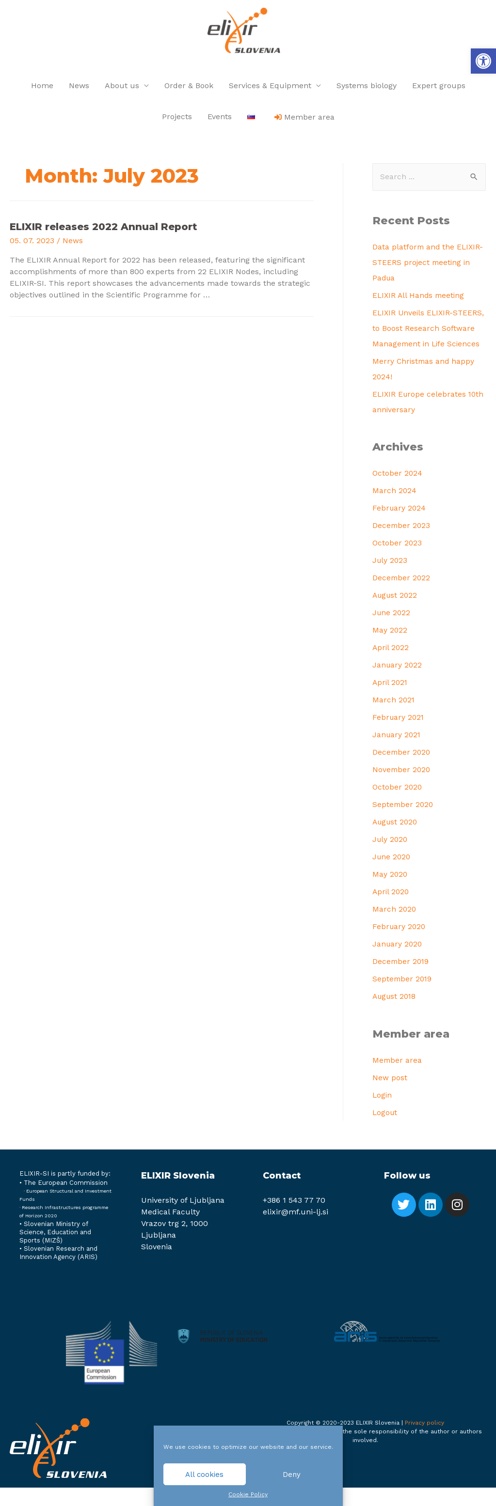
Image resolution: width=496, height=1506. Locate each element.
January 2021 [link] (397, 753)
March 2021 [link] (394, 718)
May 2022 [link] (390, 648)
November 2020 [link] (402, 788)
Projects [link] (177, 119)
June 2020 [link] (392, 875)
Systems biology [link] (366, 88)
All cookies (204, 1474)
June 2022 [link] (392, 631)
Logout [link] (385, 1130)
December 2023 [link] (402, 544)
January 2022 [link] (397, 683)
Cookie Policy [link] (248, 1494)
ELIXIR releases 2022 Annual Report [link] (103, 229)
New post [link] (389, 1096)
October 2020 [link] (397, 805)
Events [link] (220, 119)
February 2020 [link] (399, 945)
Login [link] (382, 1113)
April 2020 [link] (391, 910)
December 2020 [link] (402, 771)
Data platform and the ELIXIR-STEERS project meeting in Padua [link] (428, 265)
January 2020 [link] (398, 962)
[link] (483, 61)
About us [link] (122, 88)
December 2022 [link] (402, 596)
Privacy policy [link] (424, 1441)
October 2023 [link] (397, 561)
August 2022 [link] (396, 614)
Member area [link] (397, 1078)
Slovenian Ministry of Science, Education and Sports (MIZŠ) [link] (55, 1250)
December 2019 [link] (401, 980)
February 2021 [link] (399, 736)
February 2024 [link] (399, 526)
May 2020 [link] (390, 893)
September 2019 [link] (402, 997)
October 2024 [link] (397, 492)
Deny (292, 1474)
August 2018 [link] (395, 1015)
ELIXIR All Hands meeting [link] (419, 298)
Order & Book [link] (188, 88)
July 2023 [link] (390, 579)
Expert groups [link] (438, 88)
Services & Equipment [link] (270, 88)
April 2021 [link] (390, 701)
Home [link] (42, 88)
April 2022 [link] (391, 666)
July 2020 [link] (390, 858)
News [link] (79, 88)
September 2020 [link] (403, 823)
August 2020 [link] (396, 840)
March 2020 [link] (394, 927)
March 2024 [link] (394, 509)
